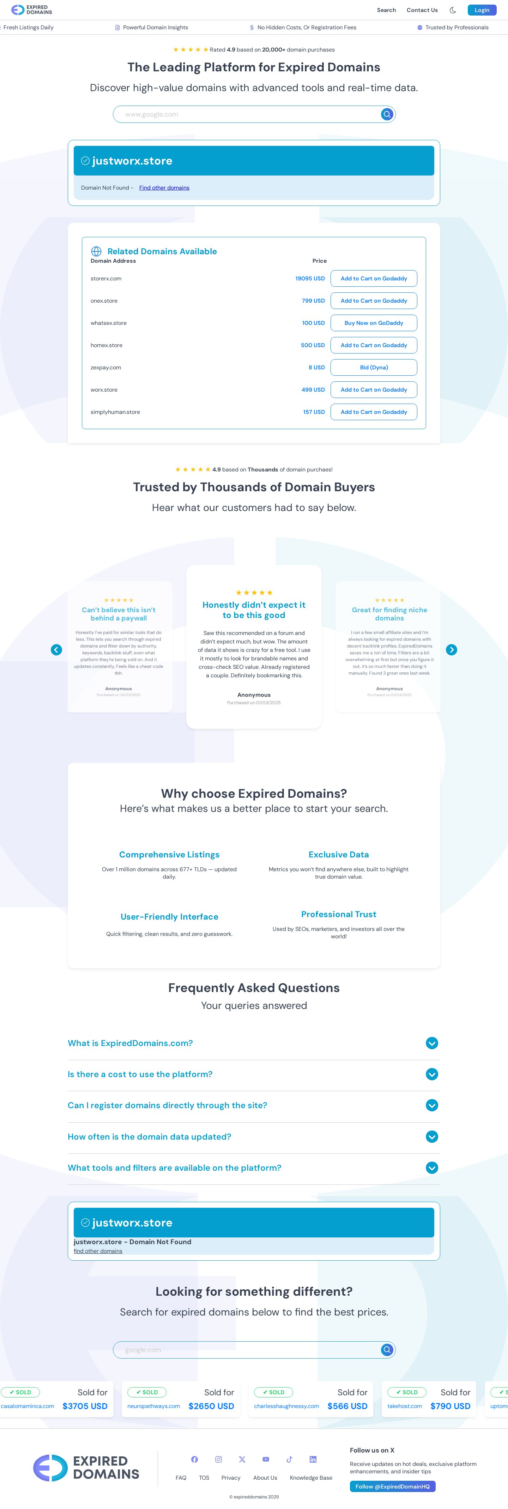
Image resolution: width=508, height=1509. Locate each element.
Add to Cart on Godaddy (374, 278)
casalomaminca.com (28, 1406)
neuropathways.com (155, 1406)
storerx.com (106, 278)
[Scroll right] (451, 649)
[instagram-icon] (218, 1459)
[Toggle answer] (432, 1043)
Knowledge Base (311, 1477)
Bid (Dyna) (374, 367)
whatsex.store (109, 323)
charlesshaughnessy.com (287, 1406)
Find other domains (164, 187)
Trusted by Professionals (454, 27)
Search (386, 10)
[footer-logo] (86, 1469)
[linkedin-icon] (313, 1459)
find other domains (98, 1251)
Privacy (231, 1477)
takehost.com (406, 1406)
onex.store (104, 300)
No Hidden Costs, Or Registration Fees (304, 27)
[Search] (387, 114)
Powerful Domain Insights (152, 27)
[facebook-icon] (194, 1459)
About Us (265, 1477)
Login (482, 10)
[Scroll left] (56, 649)
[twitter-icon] (242, 1459)
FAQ (181, 1477)
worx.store (104, 389)
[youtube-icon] (265, 1459)
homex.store (106, 345)
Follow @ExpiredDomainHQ (393, 1486)
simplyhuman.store (115, 412)
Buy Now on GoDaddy (374, 323)
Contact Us (422, 10)
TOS (204, 1477)
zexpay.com (106, 367)
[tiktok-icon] (289, 1459)
